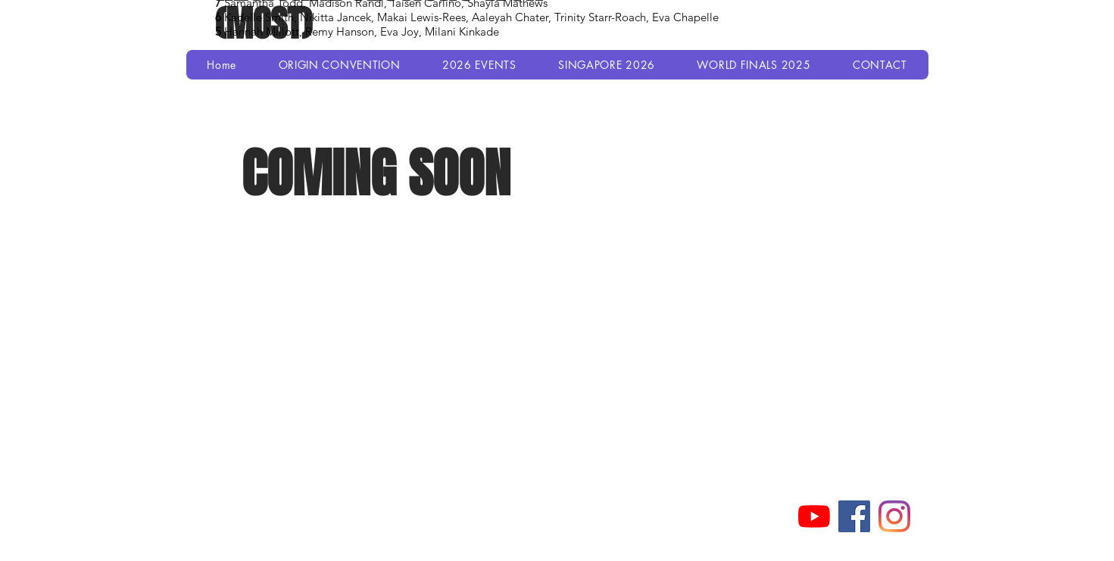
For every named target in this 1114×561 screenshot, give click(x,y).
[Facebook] (854, 516)
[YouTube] (814, 516)
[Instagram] (894, 516)
